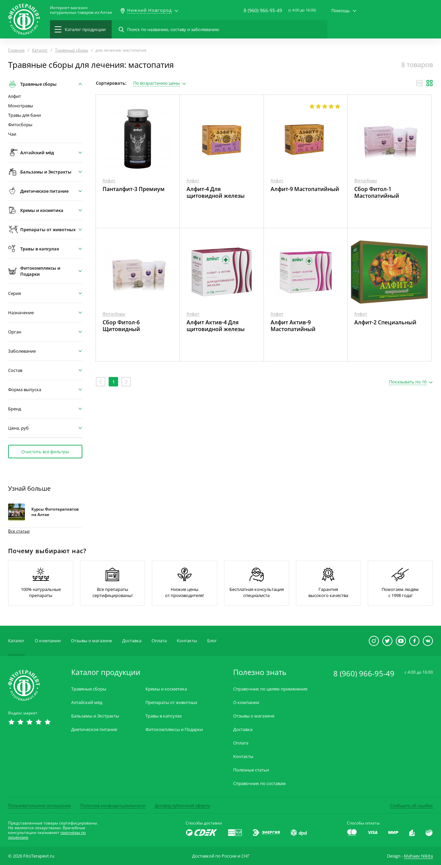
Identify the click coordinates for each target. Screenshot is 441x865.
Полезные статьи (251, 770)
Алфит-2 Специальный (385, 322)
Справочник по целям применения (270, 689)
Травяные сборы (88, 689)
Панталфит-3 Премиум (134, 189)
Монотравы (20, 106)
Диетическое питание (94, 729)
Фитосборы (20, 125)
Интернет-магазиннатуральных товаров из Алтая (81, 10)
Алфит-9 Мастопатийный (305, 189)
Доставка (131, 641)
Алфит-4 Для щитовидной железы (216, 192)
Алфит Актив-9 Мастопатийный (293, 326)
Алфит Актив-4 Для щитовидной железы (216, 326)
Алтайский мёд (86, 702)
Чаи (12, 134)
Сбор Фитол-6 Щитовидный (121, 326)
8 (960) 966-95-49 (263, 10)
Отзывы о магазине (91, 641)
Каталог (16, 641)
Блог (212, 641)
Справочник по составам (259, 783)
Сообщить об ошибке (411, 805)
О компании (48, 641)
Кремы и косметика (166, 689)
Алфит (14, 96)
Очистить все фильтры (45, 452)
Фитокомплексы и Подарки (174, 729)
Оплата (159, 641)
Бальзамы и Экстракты (95, 716)
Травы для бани (24, 115)
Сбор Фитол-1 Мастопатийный (376, 192)
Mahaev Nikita (418, 856)
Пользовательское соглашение (39, 805)
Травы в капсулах (163, 716)
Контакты (187, 641)
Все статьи (19, 531)
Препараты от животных (171, 702)
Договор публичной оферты (182, 805)
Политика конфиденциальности (112, 805)
